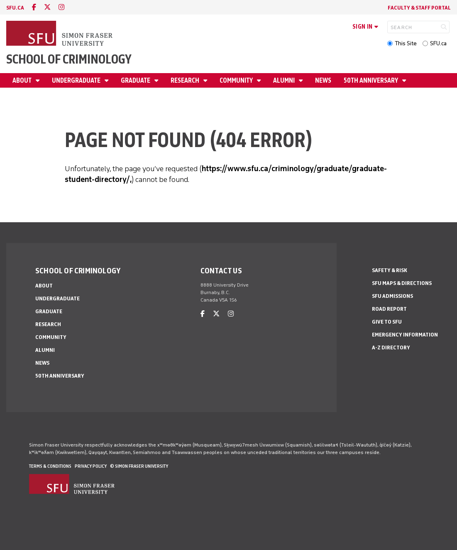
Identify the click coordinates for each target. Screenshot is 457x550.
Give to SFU (387, 321)
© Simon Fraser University (139, 466)
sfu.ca (15, 7)
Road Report (389, 308)
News (323, 80)
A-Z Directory (391, 347)
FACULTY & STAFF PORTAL (419, 7)
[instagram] (61, 7)
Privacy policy (91, 466)
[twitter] (47, 7)
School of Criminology (69, 59)
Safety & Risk (389, 270)
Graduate (136, 80)
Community (237, 80)
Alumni (284, 80)
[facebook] (34, 7)
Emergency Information (405, 334)
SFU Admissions (392, 296)
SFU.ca (438, 43)
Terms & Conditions (50, 466)
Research (185, 80)
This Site (406, 43)
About (22, 80)
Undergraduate (77, 80)
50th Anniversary (371, 80)
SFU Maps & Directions (402, 283)
